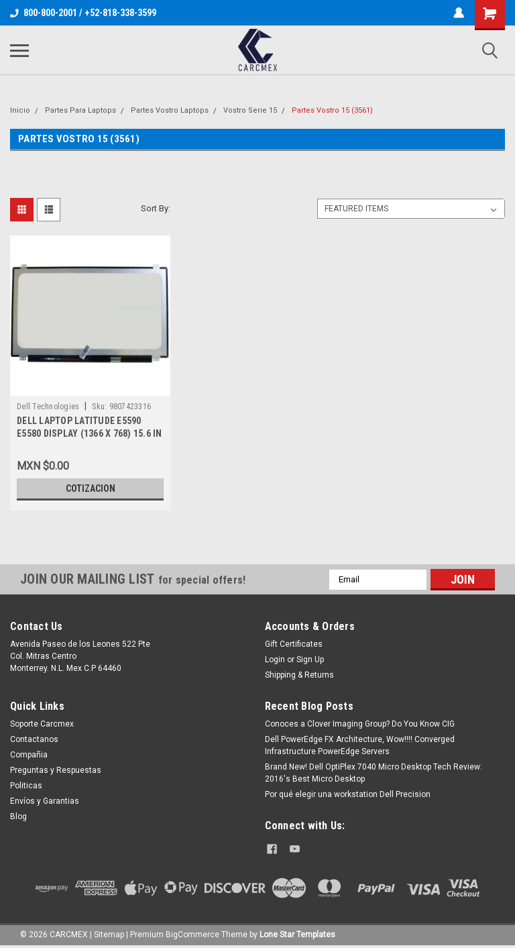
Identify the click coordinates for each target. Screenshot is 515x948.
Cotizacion (90, 488)
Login (275, 659)
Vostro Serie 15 (250, 110)
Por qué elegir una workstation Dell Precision (348, 794)
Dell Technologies (48, 406)
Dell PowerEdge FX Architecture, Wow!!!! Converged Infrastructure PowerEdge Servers (360, 745)
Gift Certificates (294, 644)
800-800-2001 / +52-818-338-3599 (83, 12)
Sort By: (155, 208)
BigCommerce (192, 934)
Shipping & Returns (299, 675)
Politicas (26, 785)
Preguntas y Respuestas (55, 770)
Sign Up (310, 659)
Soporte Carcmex (42, 724)
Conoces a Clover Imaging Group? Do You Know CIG (360, 724)
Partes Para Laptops (80, 110)
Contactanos (34, 739)
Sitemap (109, 934)
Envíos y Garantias (44, 801)
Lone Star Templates (297, 934)
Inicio (20, 110)
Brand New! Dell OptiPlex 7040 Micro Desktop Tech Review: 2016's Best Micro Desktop (373, 773)
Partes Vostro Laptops (170, 110)
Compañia (29, 754)
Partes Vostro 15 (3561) (332, 110)
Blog (18, 816)
